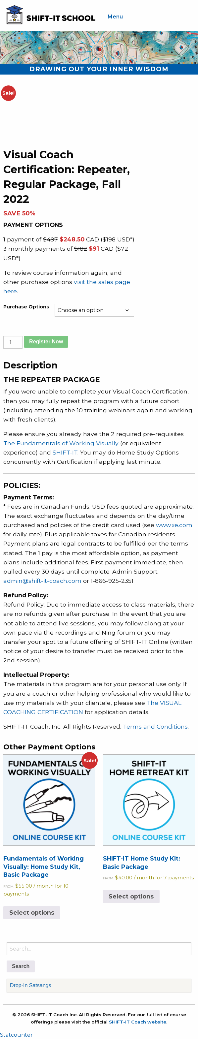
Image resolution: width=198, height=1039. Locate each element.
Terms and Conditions (155, 726)
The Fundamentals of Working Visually (61, 443)
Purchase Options (26, 307)
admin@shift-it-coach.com (42, 580)
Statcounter (16, 1035)
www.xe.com (174, 524)
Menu (115, 17)
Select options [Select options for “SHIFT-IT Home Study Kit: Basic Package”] (131, 896)
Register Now (46, 341)
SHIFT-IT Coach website (137, 1021)
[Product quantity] (13, 342)
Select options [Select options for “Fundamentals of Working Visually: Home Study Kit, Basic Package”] (31, 912)
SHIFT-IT (65, 452)
